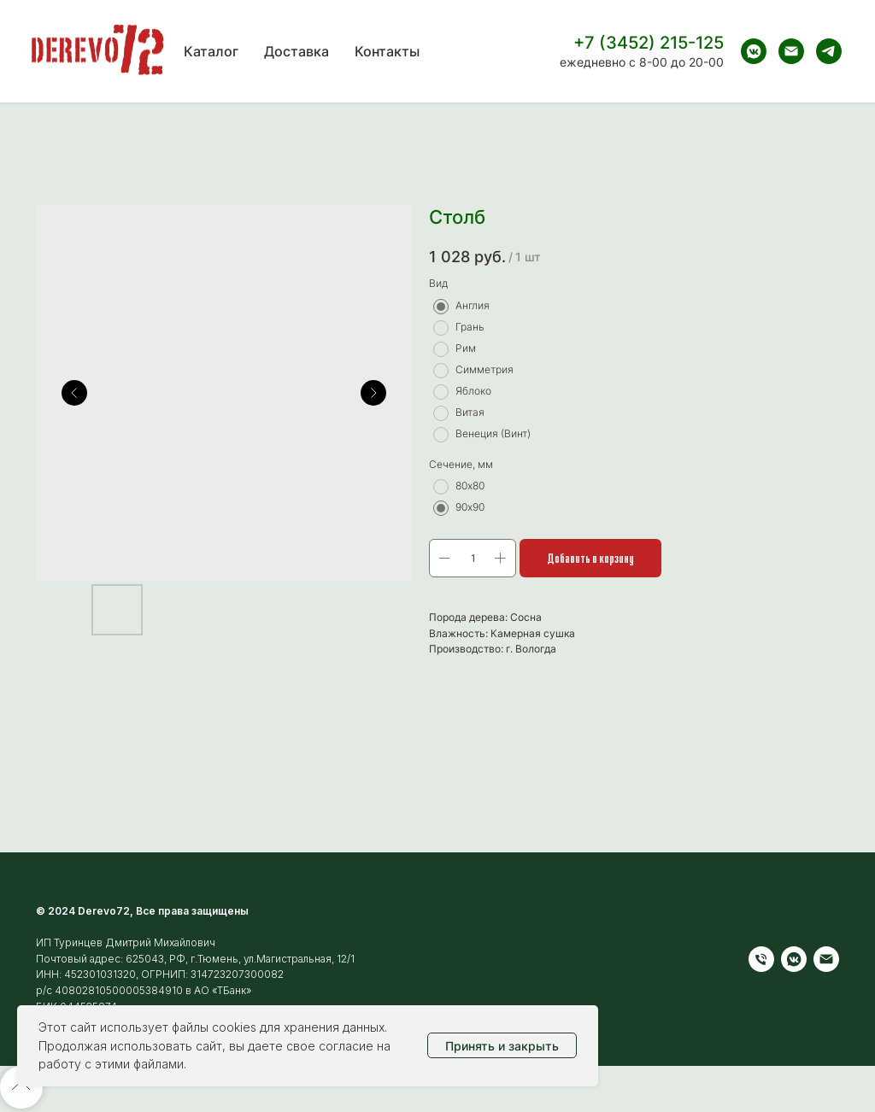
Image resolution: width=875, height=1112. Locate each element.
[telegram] (829, 51)
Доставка (296, 51)
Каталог (211, 51)
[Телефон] (761, 959)
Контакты (387, 51)
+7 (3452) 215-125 (648, 42)
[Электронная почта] (791, 51)
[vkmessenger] (753, 51)
